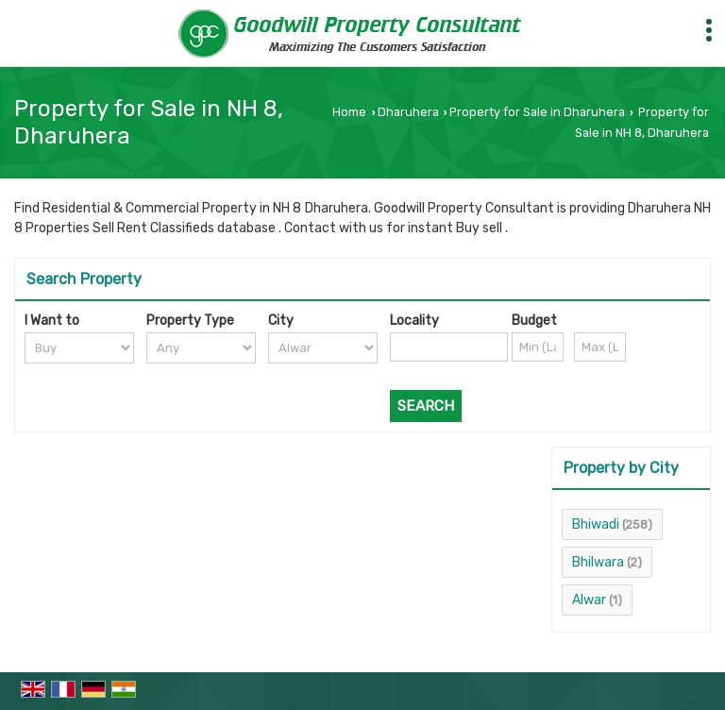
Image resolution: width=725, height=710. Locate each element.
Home (349, 112)
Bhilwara (598, 562)
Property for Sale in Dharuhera (537, 112)
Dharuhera (408, 112)
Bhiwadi (595, 524)
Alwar (589, 600)
